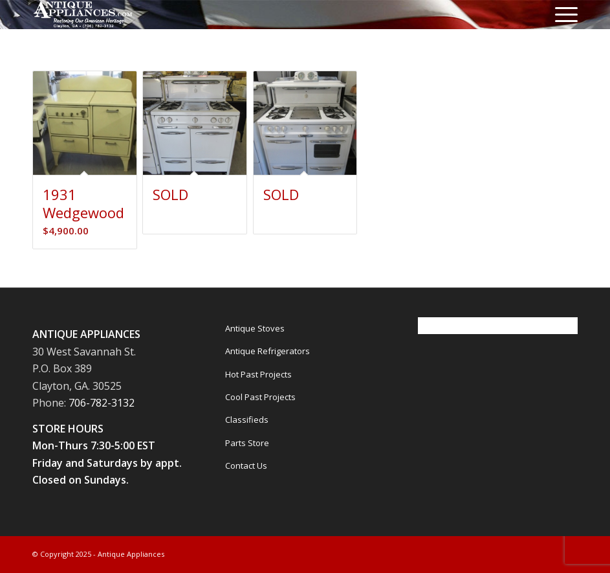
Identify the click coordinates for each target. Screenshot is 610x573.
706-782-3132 (102, 403)
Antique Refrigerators (267, 351)
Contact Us (246, 465)
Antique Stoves (255, 328)
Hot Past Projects (258, 374)
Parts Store (247, 443)
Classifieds (246, 419)
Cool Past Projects (260, 397)
